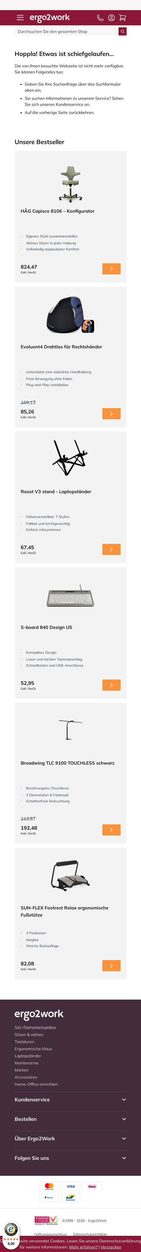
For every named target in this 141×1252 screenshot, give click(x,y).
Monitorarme (26, 1062)
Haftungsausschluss (50, 1234)
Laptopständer (28, 1055)
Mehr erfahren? (83, 1246)
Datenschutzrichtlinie (90, 1234)
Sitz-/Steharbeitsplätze (35, 1027)
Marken (22, 1069)
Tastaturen (24, 1041)
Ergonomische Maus (33, 1048)
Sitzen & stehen (29, 1034)
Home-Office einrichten (36, 1084)
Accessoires (26, 1077)
